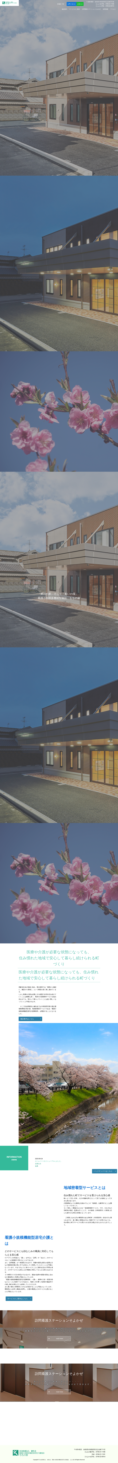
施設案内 (64, 9)
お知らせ (80, 4)
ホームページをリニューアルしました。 (48, 1161)
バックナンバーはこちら (103, 1171)
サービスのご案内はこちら (17, 1299)
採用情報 (105, 9)
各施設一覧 (60, 4)
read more (59, 1338)
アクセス (113, 9)
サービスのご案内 (74, 9)
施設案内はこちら (27, 1019)
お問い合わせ (71, 4)
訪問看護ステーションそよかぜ (91, 9)
